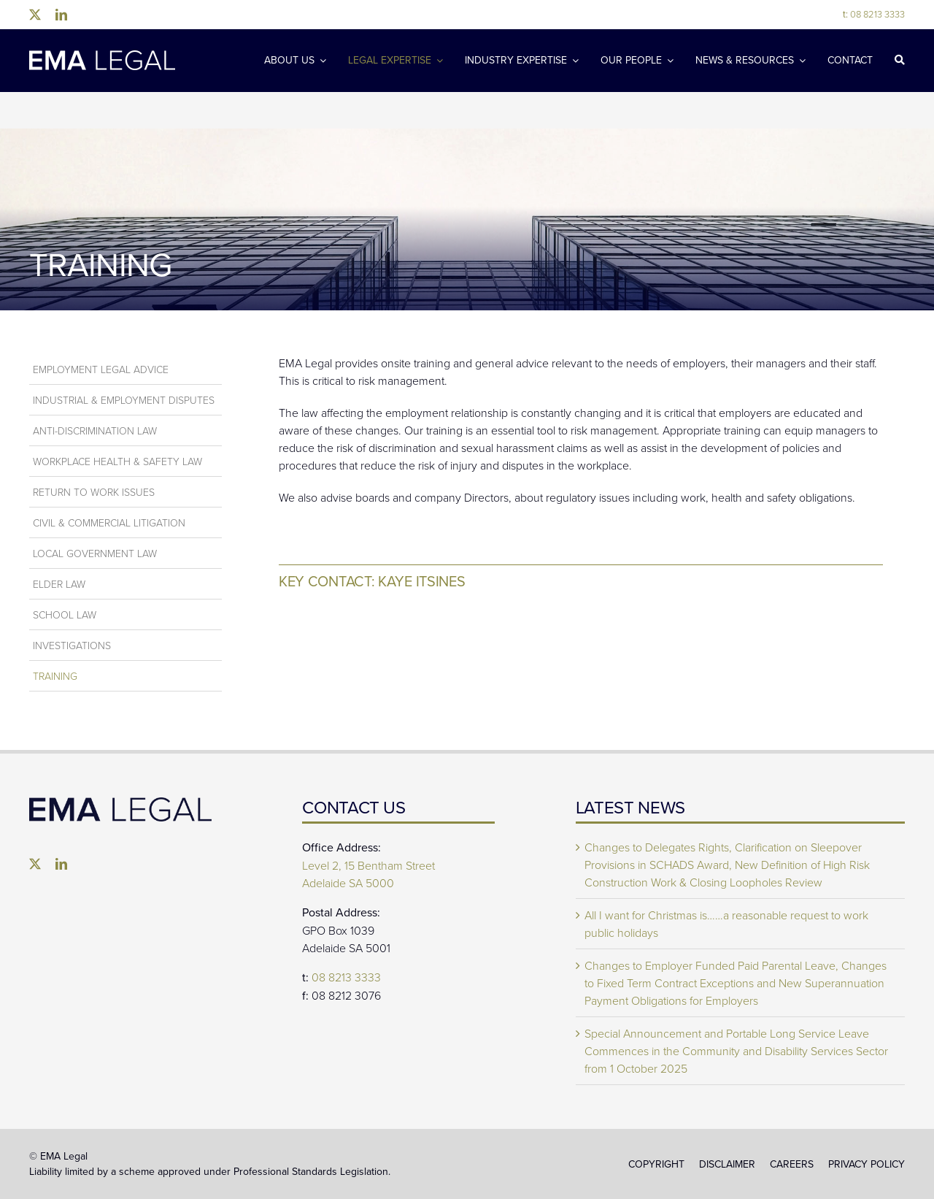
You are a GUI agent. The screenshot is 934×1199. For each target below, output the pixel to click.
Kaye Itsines (421, 581)
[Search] (900, 60)
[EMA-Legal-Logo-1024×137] (102, 56)
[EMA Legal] (120, 803)
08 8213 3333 (874, 13)
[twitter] (35, 14)
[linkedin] (61, 14)
